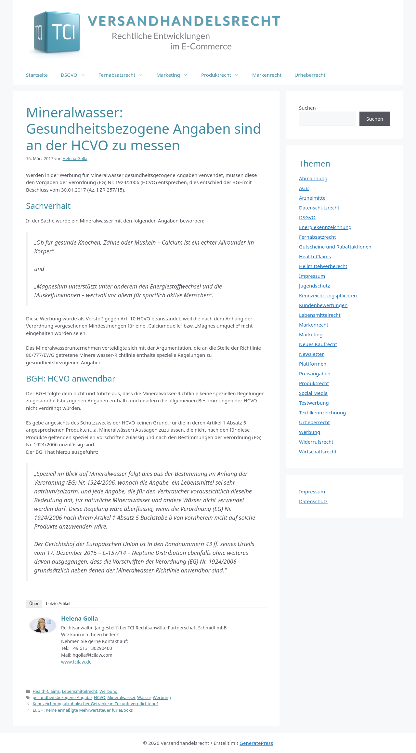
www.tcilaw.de (76, 662)
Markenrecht (266, 75)
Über (33, 603)
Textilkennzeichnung (322, 412)
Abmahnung (313, 178)
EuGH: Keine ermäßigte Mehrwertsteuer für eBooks (82, 710)
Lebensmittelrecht (80, 691)
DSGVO (76, 75)
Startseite (37, 75)
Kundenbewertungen (323, 305)
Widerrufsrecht (316, 441)
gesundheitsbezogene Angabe (62, 697)
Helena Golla (79, 618)
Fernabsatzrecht (124, 75)
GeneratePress (256, 743)
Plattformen (312, 363)
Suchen (307, 107)
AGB (304, 188)
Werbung (108, 691)
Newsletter (311, 354)
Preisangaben (315, 373)
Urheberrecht (309, 75)
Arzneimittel (313, 198)
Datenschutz (313, 501)
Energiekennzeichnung (325, 227)
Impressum (312, 276)
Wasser (143, 697)
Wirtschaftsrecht (318, 451)
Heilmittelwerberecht (323, 266)
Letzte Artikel (58, 603)
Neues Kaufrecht (318, 344)
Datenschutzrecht (319, 207)
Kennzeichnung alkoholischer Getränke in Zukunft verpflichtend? (95, 703)
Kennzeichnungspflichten (328, 295)
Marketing (175, 75)
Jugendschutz (314, 285)
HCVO (99, 697)
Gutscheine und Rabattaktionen (335, 246)
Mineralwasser (121, 697)
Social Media (313, 393)
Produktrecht (223, 75)
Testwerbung (314, 402)
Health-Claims (46, 691)
